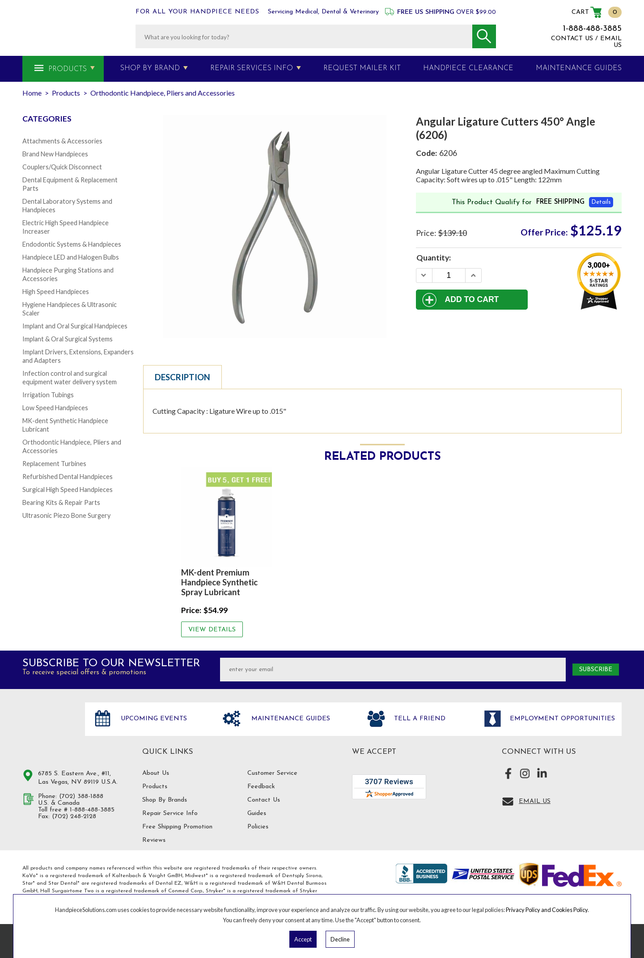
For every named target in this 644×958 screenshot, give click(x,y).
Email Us (535, 801)
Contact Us (263, 800)
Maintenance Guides (289, 718)
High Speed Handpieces (55, 291)
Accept (303, 939)
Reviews (153, 840)
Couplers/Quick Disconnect (62, 167)
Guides (256, 813)
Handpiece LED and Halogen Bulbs (70, 257)
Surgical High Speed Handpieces (67, 489)
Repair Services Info (251, 68)
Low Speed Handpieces (55, 408)
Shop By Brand (150, 68)
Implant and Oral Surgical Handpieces (74, 326)
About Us (155, 773)
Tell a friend (418, 718)
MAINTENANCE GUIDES (579, 68)
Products (67, 69)
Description (182, 377)
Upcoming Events (153, 718)
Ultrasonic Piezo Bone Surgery (66, 515)
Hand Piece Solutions (48, 728)
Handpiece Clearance (468, 68)
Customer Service (272, 773)
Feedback (261, 786)
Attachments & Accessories (62, 141)
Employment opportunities (561, 718)
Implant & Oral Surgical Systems (67, 339)
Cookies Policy (570, 909)
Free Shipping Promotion (177, 827)
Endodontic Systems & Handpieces (71, 244)
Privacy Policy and (529, 909)
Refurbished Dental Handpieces (67, 476)
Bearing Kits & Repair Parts (61, 502)
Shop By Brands (164, 800)
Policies (257, 827)
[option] (226, 551)
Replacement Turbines (54, 463)
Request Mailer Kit (362, 68)
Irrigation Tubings (48, 395)
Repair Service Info (170, 813)
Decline (340, 939)
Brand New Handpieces (55, 154)
